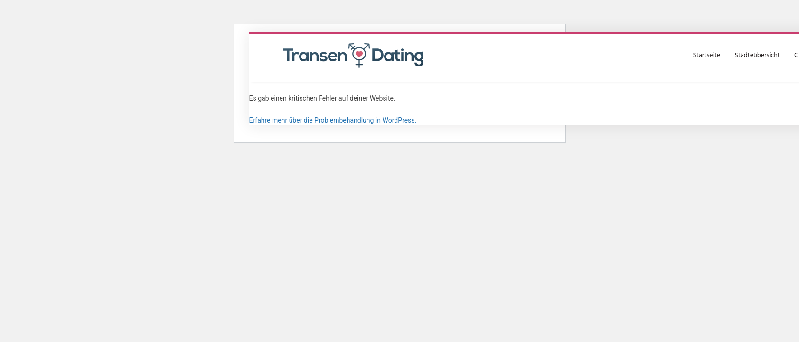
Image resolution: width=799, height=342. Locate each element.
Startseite (706, 55)
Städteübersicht (757, 55)
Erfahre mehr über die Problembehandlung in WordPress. (333, 120)
